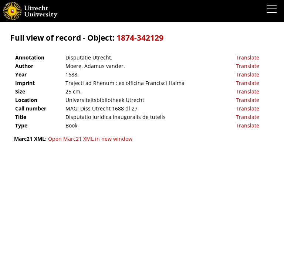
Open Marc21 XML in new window (90, 138)
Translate (247, 57)
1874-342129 (139, 38)
